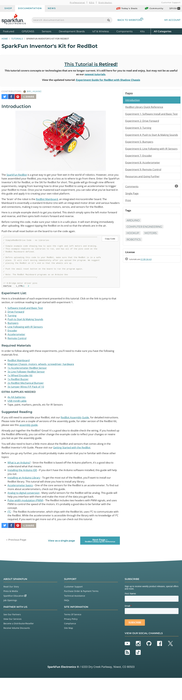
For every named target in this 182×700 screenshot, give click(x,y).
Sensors (46, 31)
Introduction (133, 101)
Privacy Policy (71, 640)
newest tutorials (101, 74)
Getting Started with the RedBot (83, 464)
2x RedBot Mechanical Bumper (27, 398)
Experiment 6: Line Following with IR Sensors (148, 160)
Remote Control (17, 352)
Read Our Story (11, 608)
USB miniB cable (18, 416)
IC (9, 531)
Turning (12, 328)
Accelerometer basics (21, 503)
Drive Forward (16, 325)
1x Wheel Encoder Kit (21, 390)
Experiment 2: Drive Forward (143, 126)
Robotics (134, 254)
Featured (11, 31)
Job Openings (10, 622)
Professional (77, 2)
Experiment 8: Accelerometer (143, 176)
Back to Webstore (130, 20)
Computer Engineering (145, 241)
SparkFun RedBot (18, 173)
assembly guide (64, 441)
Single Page (132, 207)
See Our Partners (12, 636)
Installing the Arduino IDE (24, 488)
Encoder (13, 344)
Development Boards (72, 31)
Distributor (105, 2)
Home (5, 38)
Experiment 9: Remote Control (144, 183)
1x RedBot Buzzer (19, 394)
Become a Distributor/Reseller (18, 645)
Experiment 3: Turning (139, 133)
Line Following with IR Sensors (27, 340)
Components (124, 31)
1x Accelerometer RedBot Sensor (28, 382)
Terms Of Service (72, 636)
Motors (151, 248)
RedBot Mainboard (51, 203)
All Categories (162, 31)
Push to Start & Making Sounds (27, 332)
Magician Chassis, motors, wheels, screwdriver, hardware (44, 378)
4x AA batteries (17, 412)
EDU (91, 2)
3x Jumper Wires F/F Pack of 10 (27, 402)
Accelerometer (17, 348)
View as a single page (61, 562)
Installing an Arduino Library (25, 495)
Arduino (133, 235)
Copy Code (110, 251)
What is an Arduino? (20, 480)
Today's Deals (127, 8)
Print (128, 214)
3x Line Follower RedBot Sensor (27, 386)
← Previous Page (16, 561)
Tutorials (17, 38)
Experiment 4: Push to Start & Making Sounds (149, 142)
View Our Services (12, 640)
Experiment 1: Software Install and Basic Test (150, 117)
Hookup (133, 248)
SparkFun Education (14, 617)
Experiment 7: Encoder (139, 169)
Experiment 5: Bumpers (140, 151)
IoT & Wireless (100, 31)
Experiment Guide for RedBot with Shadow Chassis (109, 80)
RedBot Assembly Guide (81, 433)
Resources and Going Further (143, 190)
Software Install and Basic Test (27, 321)
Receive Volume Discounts (16, 650)
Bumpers (13, 336)
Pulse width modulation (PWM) (27, 519)
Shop (8, 8)
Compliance (70, 645)
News (52, 8)
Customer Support (170, 2)
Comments (151, 200)
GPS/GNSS (28, 31)
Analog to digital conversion (25, 511)
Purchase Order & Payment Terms (81, 613)
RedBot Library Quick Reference (145, 108)
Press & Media (10, 613)
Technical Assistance (74, 617)
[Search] (108, 20)
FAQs (66, 622)
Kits (142, 31)
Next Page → (100, 562)
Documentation (30, 8)
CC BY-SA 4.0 (148, 274)
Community (153, 8)
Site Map (68, 650)
